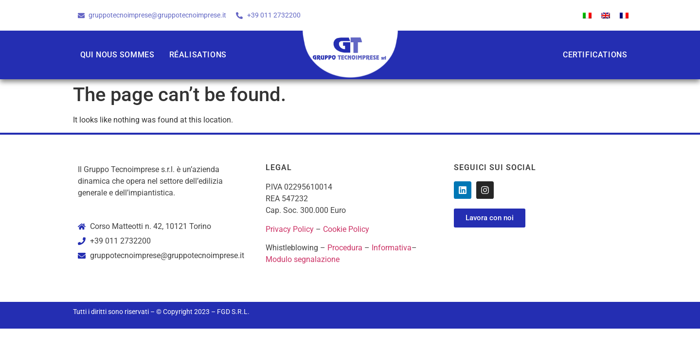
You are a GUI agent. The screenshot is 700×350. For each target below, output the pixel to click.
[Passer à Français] (624, 15)
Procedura (344, 247)
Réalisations (198, 54)
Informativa (392, 247)
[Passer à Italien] (587, 15)
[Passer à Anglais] (605, 15)
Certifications (595, 54)
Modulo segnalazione (303, 259)
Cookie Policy (346, 229)
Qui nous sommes (117, 54)
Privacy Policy (290, 229)
